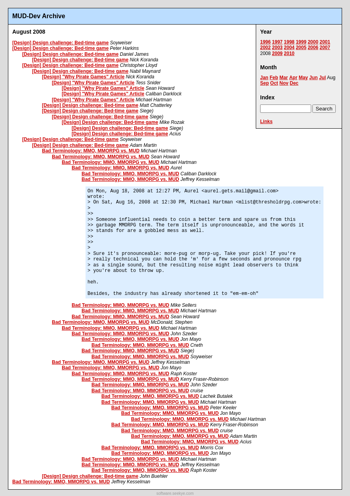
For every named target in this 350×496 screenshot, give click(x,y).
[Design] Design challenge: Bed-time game (60, 43)
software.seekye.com (175, 493)
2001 (325, 42)
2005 (301, 47)
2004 (289, 47)
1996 (265, 42)
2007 (325, 47)
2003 (277, 47)
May (303, 77)
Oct (274, 83)
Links (266, 121)
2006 (313, 47)
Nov (284, 83)
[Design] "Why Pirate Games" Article (83, 77)
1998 (289, 42)
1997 (277, 42)
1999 (301, 42)
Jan (264, 77)
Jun (313, 77)
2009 (277, 53)
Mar (284, 77)
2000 (313, 42)
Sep (264, 83)
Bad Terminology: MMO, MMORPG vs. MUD (90, 151)
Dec (294, 83)
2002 (265, 47)
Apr (293, 77)
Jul (322, 77)
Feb (274, 77)
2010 (289, 53)
